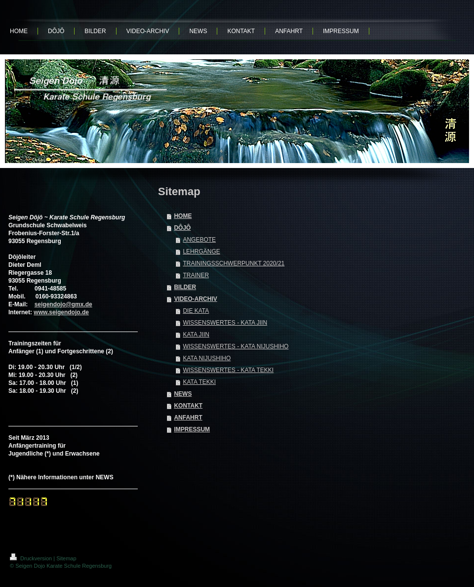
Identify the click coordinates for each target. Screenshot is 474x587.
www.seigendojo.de (61, 312)
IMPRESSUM (192, 429)
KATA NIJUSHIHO (207, 358)
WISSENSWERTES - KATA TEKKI (228, 370)
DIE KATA (196, 310)
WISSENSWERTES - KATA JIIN (225, 322)
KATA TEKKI (199, 381)
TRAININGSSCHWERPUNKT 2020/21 (233, 263)
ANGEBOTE (199, 239)
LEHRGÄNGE (201, 251)
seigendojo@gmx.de (63, 304)
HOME (183, 215)
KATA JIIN (196, 334)
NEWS (183, 393)
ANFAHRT (188, 417)
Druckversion (31, 558)
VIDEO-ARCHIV (195, 298)
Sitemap (66, 558)
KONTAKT (188, 405)
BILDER (185, 287)
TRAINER (196, 275)
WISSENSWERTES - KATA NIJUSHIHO (235, 346)
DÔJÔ (182, 227)
